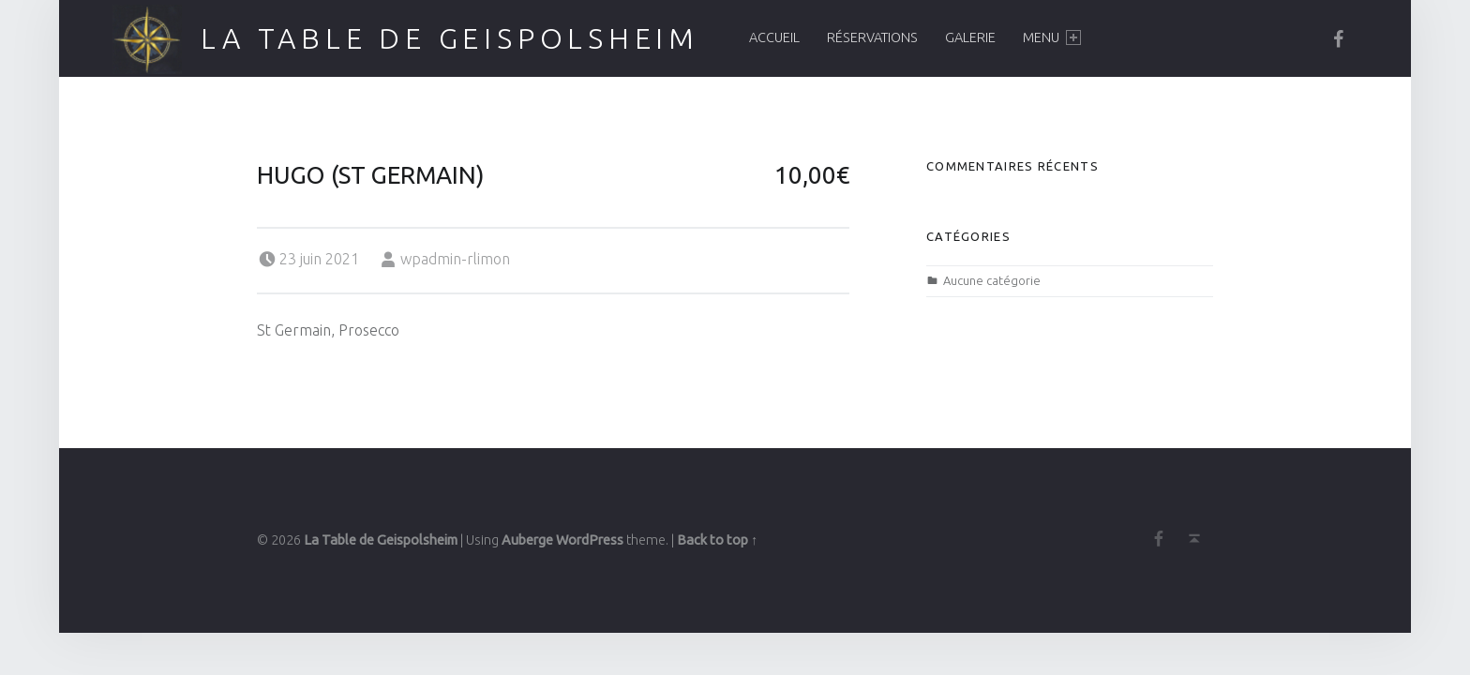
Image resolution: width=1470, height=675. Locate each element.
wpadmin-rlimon (455, 258)
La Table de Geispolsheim (450, 38)
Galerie (970, 37)
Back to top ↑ (717, 540)
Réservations (872, 37)
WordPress (589, 540)
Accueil (774, 37)
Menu (1052, 37)
